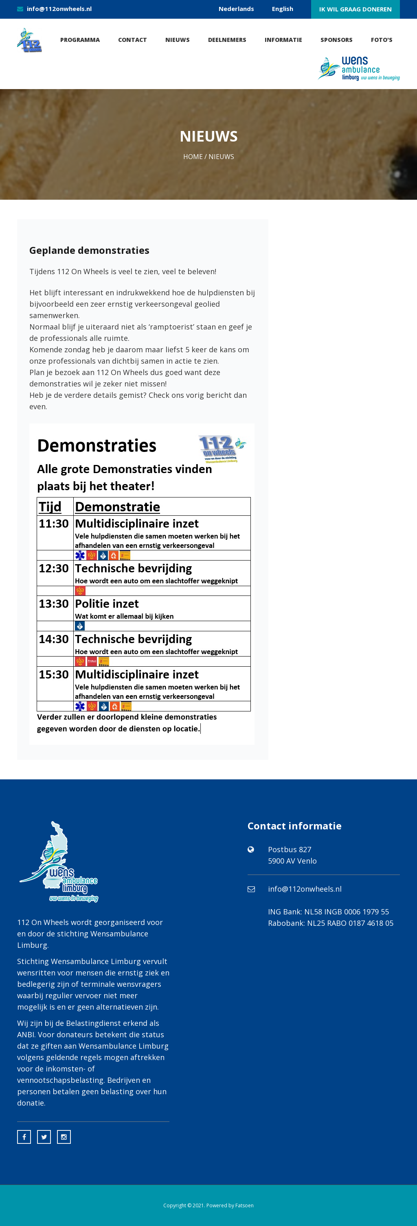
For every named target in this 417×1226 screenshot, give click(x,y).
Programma (80, 40)
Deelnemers (227, 40)
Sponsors (336, 40)
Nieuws (177, 40)
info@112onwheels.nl (59, 8)
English (282, 8)
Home (193, 156)
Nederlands (236, 8)
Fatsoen (244, 1205)
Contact (132, 40)
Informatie (283, 40)
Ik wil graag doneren (355, 9)
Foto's (382, 40)
